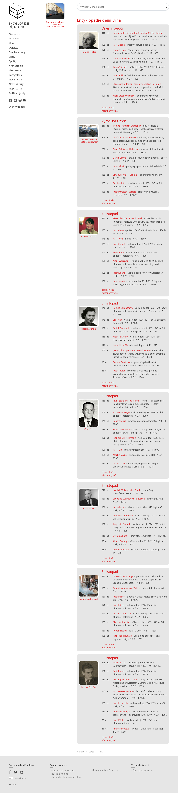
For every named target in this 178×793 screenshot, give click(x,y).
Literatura (15, 70)
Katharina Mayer (121, 412)
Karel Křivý (118, 166)
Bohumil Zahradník (123, 515)
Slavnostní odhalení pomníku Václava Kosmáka (137, 83)
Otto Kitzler (119, 463)
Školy (12, 56)
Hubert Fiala (119, 49)
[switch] (11, 778)
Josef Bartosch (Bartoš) (124, 191)
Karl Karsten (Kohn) (123, 691)
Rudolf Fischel (120, 630)
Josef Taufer (119, 370)
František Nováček (122, 635)
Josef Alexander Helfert (124, 137)
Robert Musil (119, 420)
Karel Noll (118, 238)
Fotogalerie (15, 75)
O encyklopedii (17, 106)
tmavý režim (20, 778)
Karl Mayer (118, 230)
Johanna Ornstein (122, 613)
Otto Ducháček (120, 535)
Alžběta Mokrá (120, 336)
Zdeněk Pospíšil (121, 549)
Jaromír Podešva (121, 728)
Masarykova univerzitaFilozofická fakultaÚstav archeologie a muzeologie (66, 774)
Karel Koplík (119, 281)
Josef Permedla (120, 703)
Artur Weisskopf (121, 260)
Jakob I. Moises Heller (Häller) (127, 490)
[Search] (123, 7)
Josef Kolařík (119, 272)
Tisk (100, 751)
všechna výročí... (110, 110)
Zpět (91, 751)
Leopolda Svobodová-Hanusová (129, 498)
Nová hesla (15, 79)
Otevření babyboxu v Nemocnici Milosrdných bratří (55, 24)
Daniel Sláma (119, 157)
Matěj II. (117, 662)
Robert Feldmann (122, 429)
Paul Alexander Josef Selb (125, 588)
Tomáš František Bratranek (127, 125)
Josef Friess (118, 605)
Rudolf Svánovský (122, 328)
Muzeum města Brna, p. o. (104, 770)
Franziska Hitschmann (124, 437)
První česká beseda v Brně (126, 400)
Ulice (12, 43)
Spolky (13, 61)
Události (14, 38)
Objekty (13, 47)
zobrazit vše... (108, 107)
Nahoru (81, 751)
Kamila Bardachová (123, 307)
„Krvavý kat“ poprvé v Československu (132, 350)
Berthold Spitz (120, 183)
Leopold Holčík (120, 345)
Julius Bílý (118, 75)
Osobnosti (15, 34)
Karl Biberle (119, 44)
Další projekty (17, 93)
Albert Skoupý (120, 541)
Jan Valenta (119, 507)
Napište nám (16, 88)
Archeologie (16, 65)
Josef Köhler (119, 720)
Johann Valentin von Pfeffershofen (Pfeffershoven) (138, 33)
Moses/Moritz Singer (123, 576)
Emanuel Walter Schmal (125, 174)
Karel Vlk (117, 449)
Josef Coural (119, 243)
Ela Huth (117, 319)
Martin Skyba (120, 454)
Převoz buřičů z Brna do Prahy (128, 218)
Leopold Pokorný (121, 58)
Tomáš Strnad (120, 66)
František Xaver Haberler (125, 149)
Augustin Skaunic (122, 524)
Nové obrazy (16, 84)
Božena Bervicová (122, 362)
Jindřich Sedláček (121, 711)
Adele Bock (118, 252)
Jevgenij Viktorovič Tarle (125, 679)
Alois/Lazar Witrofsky (123, 95)
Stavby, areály (17, 52)
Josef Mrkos (119, 596)
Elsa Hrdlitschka (121, 622)
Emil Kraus (118, 671)
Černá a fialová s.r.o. (142, 770)
